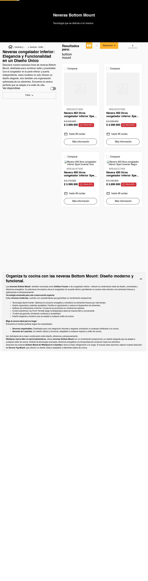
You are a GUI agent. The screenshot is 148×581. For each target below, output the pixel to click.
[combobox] (74, 11)
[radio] (89, 69)
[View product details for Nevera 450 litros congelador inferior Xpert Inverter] (101, 131)
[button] (29, 120)
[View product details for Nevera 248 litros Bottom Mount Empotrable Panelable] (101, 225)
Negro (12, 182)
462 (11, 139)
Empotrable (15, 167)
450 (11, 126)
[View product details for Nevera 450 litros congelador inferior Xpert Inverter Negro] (73, 225)
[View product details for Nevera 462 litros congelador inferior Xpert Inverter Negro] (73, 131)
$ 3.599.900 (32, 367)
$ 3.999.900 (44, 367)
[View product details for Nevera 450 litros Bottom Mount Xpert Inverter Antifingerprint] (130, 225)
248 (11, 146)
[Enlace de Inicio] (10, 71)
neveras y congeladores (21, 71)
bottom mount (42, 71)
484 (11, 133)
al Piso (12, 161)
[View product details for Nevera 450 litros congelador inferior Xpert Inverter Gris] (130, 131)
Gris (11, 189)
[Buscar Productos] (62, 11)
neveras (33, 71)
